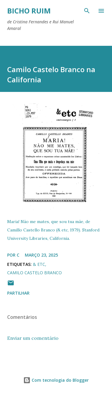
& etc (39, 264)
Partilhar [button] (18, 293)
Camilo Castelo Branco (34, 272)
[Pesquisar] (86, 10)
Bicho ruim (29, 11)
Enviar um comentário (33, 338)
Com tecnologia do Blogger (56, 380)
